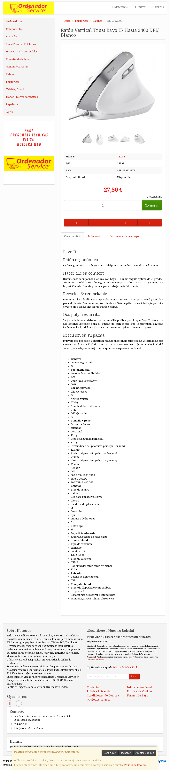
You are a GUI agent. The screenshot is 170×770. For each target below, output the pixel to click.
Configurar (110, 753)
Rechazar (125, 753)
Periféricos (12, 81)
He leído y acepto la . (114, 667)
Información (95, 236)
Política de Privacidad (95, 660)
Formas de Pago (137, 695)
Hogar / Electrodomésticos (22, 96)
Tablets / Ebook (15, 89)
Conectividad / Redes (18, 59)
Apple (9, 112)
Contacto (93, 687)
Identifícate (119, 6)
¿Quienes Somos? (98, 699)
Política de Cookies (135, 765)
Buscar (139, 6)
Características (72, 236)
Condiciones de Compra (103, 695)
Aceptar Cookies (144, 753)
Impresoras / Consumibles (21, 51)
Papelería (12, 104)
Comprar (152, 205)
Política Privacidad (99, 691)
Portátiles (11, 36)
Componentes (14, 29)
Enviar (134, 676)
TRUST (121, 156)
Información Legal (139, 687)
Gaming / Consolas (17, 66)
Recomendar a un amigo (124, 236)
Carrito (157, 6)
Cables (10, 74)
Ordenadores (14, 21)
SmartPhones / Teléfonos (21, 44)
